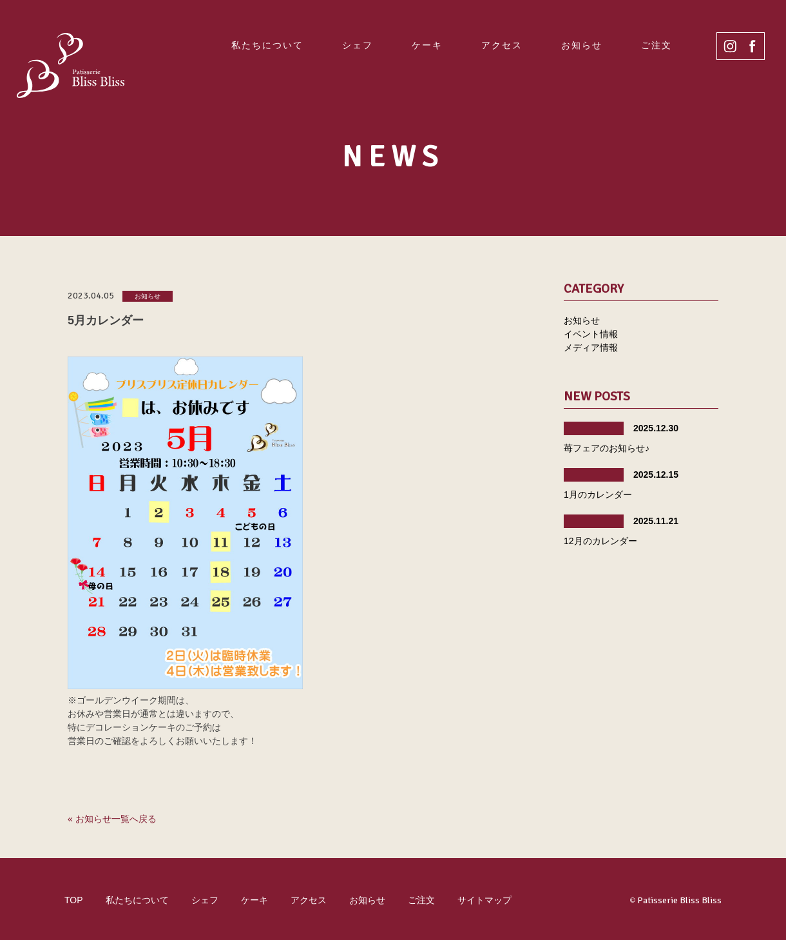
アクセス (501, 45)
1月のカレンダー (598, 494)
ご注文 (656, 45)
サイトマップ (484, 900)
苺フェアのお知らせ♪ (606, 448)
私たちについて (267, 45)
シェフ (357, 45)
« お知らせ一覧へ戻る (112, 819)
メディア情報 (591, 347)
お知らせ (581, 45)
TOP (73, 900)
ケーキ (427, 45)
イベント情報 (591, 334)
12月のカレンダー (600, 541)
